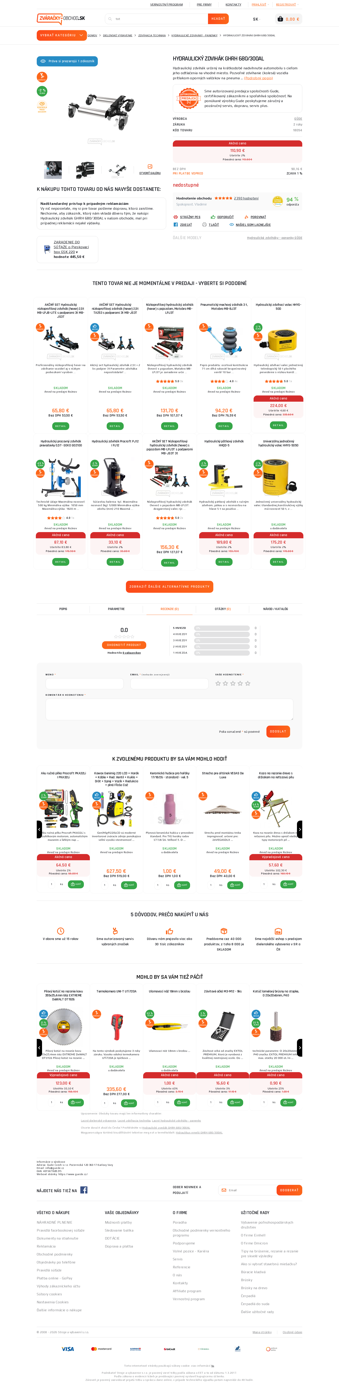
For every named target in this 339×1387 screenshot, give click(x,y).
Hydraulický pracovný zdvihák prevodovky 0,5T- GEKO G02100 (61, 443)
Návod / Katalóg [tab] (275, 609)
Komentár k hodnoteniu (66, 695)
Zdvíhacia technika (152, 35)
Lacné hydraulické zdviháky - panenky (176, 1122)
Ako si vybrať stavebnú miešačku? (269, 1266)
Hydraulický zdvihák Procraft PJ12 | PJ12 (115, 443)
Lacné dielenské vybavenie (98, 1122)
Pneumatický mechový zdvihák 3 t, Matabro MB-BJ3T (224, 306)
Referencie (181, 1269)
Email (150, 674)
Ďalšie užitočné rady (257, 1313)
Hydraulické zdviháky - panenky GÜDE (274, 237)
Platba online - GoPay (54, 1280)
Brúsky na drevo (254, 1290)
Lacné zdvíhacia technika (134, 1122)
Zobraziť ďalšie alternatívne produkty (169, 586)
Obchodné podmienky (55, 1256)
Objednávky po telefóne (56, 1264)
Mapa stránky (262, 1334)
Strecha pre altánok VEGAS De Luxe (223, 775)
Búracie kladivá (253, 1274)
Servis (178, 1261)
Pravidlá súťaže (49, 1272)
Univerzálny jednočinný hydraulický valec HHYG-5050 (278, 443)
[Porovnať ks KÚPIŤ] (51, 885)
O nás (177, 1277)
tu (212, 1367)
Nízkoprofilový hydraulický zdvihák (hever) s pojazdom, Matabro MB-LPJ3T (169, 308)
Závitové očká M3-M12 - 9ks (222, 992)
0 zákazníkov (132, 652)
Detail (60, 426)
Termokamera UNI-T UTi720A (116, 992)
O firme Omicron (254, 1245)
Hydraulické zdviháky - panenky (194, 35)
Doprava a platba (119, 1248)
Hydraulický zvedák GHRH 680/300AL (166, 1129)
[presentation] (79, 731)
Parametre (116, 609)
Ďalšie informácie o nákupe (59, 1312)
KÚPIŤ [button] (78, 885)
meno (51, 674)
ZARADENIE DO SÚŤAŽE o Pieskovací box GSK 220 (71, 247)
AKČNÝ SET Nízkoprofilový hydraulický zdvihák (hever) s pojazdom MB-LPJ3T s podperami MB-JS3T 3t (169, 447)
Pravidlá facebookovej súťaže (61, 1232)
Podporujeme (184, 1245)
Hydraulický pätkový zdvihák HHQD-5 (224, 443)
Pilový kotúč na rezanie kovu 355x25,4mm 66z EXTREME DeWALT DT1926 (63, 996)
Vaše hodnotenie (229, 674)
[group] (63, 830)
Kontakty (233, 4)
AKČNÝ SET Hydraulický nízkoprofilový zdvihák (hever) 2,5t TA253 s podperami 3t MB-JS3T (115, 308)
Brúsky (246, 1282)
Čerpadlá (248, 1298)
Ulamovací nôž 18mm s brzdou (169, 992)
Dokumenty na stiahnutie (57, 1240)
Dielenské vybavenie (118, 35)
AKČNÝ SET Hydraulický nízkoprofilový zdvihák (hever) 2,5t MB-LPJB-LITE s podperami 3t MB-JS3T (60, 310)
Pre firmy (204, 4)
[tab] (169, 609)
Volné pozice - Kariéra (191, 1253)
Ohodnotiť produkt (124, 645)
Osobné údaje (292, 1334)
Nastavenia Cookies (53, 1304)
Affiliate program (187, 1293)
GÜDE (298, 118)
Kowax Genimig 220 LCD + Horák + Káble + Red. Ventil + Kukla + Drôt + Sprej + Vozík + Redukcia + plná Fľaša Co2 (116, 779)
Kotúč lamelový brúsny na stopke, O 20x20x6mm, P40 (276, 994)
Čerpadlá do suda (255, 1306)
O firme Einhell (253, 1237)
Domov (92, 35)
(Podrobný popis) (258, 78)
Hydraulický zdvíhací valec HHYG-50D (278, 306)
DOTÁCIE (112, 1240)
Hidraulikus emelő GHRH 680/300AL (199, 1134)
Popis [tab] (63, 609)
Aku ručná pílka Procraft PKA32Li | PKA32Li (63, 775)
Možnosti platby (118, 1224)
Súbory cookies (49, 1296)
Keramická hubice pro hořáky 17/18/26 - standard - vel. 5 (169, 775)
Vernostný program (166, 4)
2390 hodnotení (246, 198)
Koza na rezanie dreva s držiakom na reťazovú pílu (276, 775)
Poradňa (180, 1224)
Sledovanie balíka (119, 1232)
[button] (76, 885)
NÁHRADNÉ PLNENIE (54, 1224)
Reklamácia (46, 1248)
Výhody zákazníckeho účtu (58, 1288)
